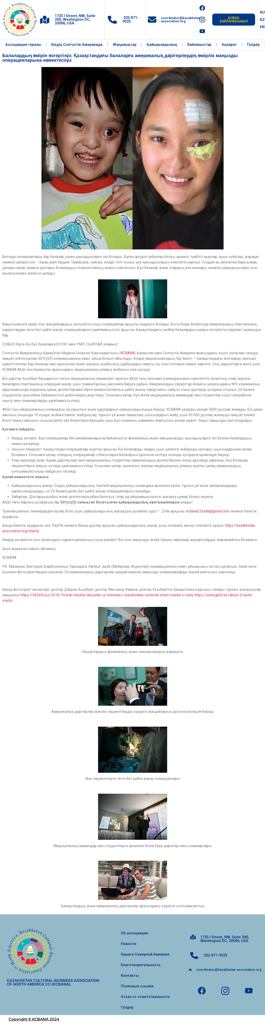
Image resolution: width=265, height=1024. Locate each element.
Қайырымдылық (162, 44)
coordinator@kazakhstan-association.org (181, 19)
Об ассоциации (134, 933)
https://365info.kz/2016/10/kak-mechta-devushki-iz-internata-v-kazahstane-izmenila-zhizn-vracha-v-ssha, (107, 595)
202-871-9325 (130, 19)
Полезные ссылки (137, 986)
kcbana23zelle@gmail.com (207, 511)
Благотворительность (141, 965)
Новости (128, 944)
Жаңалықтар (125, 44)
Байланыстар (199, 44)
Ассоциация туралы (23, 44)
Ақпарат (229, 44)
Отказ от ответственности (145, 997)
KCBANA (127, 353)
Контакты (130, 975)
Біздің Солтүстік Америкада (76, 44)
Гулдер (253, 44)
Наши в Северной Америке (145, 954)
